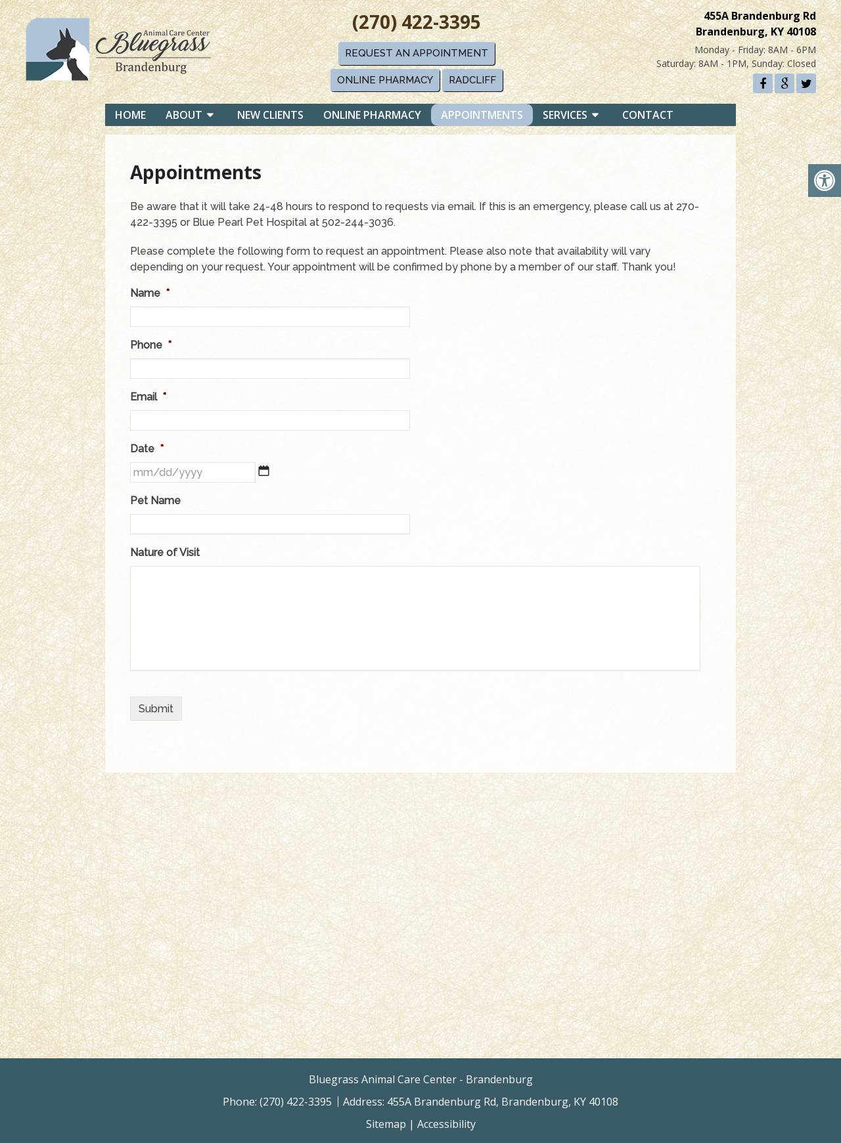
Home (137, 117)
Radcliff (473, 78)
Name (150, 293)
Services (571, 117)
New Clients (277, 117)
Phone (150, 345)
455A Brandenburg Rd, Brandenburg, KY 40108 (502, 1101)
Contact (654, 117)
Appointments (488, 117)
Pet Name (155, 500)
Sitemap (386, 1124)
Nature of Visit (165, 552)
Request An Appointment (417, 52)
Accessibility (446, 1124)
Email (148, 397)
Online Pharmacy (386, 78)
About (190, 117)
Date (147, 448)
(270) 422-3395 (417, 20)
